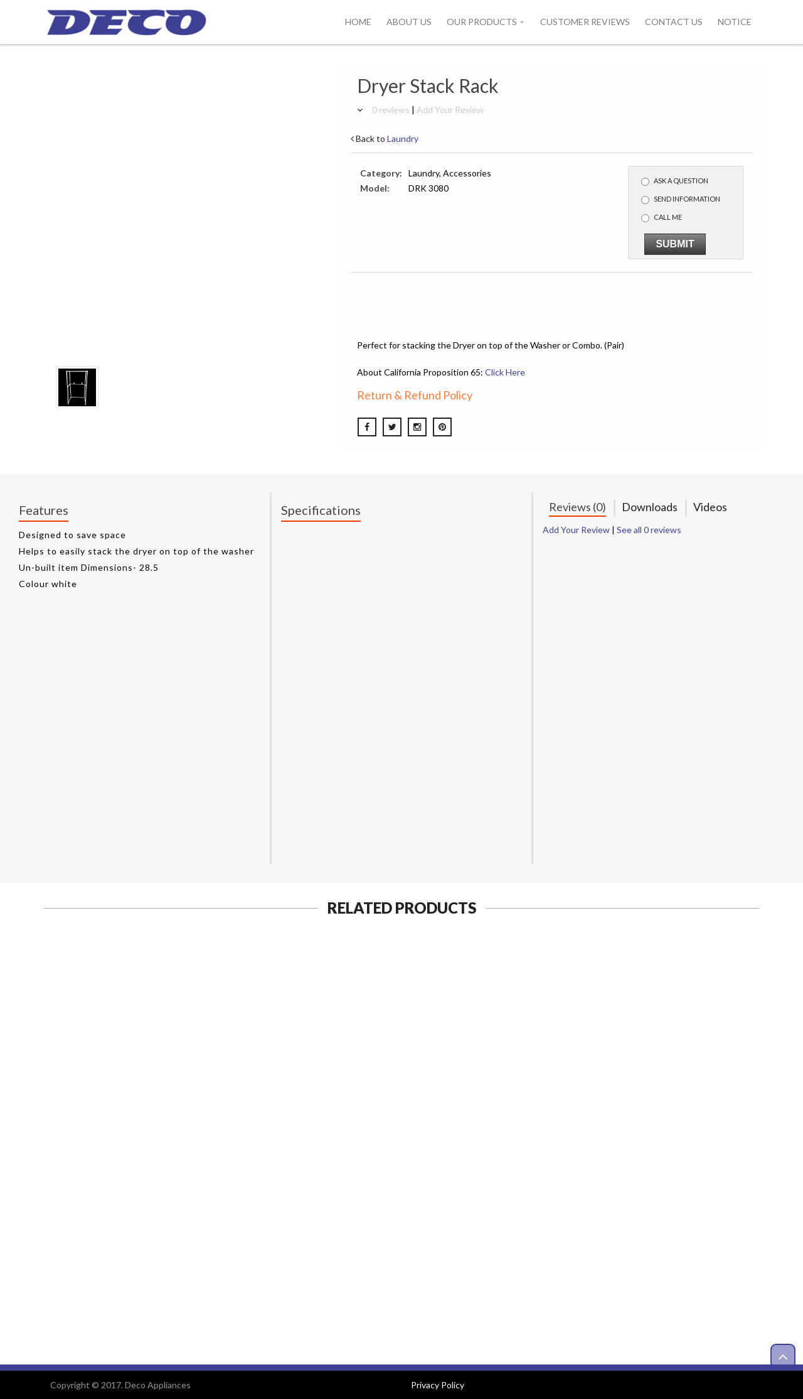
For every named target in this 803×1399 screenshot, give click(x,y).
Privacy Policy (437, 1385)
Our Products (482, 21)
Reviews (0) (577, 507)
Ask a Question (674, 181)
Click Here (505, 372)
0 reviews (391, 109)
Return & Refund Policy (414, 395)
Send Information (680, 199)
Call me (661, 217)
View (126, 1241)
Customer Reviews (585, 21)
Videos (710, 507)
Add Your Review (450, 109)
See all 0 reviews (649, 529)
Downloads (650, 507)
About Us (409, 21)
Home (358, 21)
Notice (735, 21)
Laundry (402, 138)
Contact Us (674, 21)
